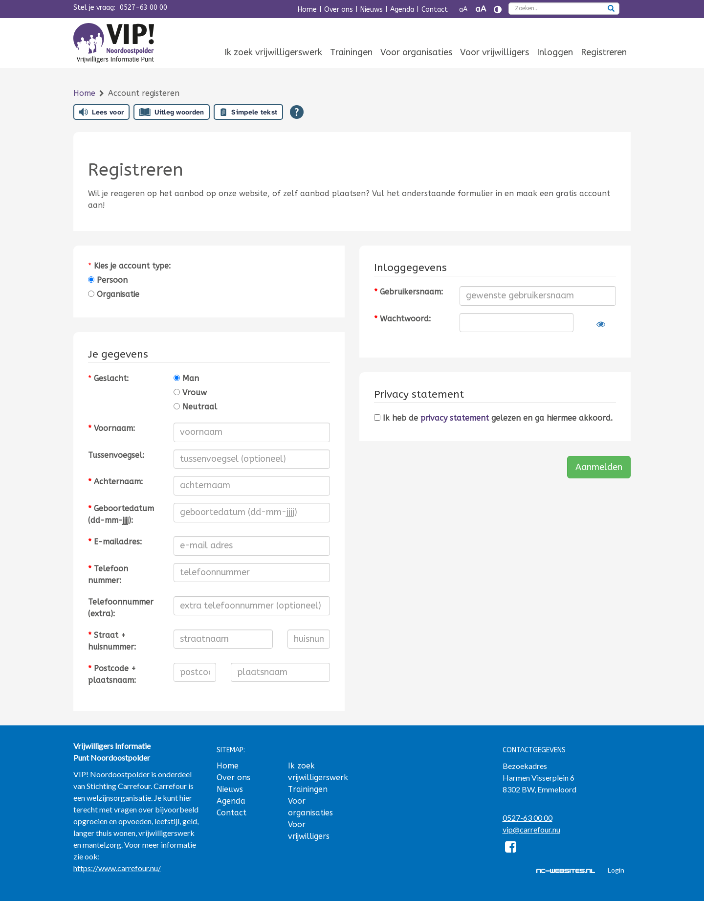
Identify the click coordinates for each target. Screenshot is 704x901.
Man (186, 378)
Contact (434, 9)
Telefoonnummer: (108, 574)
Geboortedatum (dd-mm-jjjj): (121, 514)
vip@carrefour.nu (531, 829)
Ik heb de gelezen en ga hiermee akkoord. (493, 418)
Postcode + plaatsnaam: (112, 674)
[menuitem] (273, 53)
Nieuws (371, 9)
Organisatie (113, 294)
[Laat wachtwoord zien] (601, 324)
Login (616, 870)
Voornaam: (111, 428)
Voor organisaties (416, 52)
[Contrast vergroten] (498, 9)
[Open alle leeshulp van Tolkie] (297, 112)
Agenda (402, 9)
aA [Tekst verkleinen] (463, 9)
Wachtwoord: (402, 318)
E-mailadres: (115, 541)
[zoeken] (611, 9)
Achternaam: (115, 481)
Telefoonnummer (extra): (121, 607)
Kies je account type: (132, 265)
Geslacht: (111, 378)
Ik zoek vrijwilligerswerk (273, 52)
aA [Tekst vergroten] (480, 9)
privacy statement (454, 418)
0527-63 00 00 (143, 7)
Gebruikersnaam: (408, 291)
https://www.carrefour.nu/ (117, 868)
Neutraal (195, 406)
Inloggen (555, 52)
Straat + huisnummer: (112, 641)
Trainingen (351, 52)
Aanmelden (598, 467)
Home (307, 9)
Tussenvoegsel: (116, 455)
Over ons (338, 9)
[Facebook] (511, 848)
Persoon (108, 280)
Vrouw (190, 392)
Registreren (604, 52)
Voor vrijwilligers (494, 52)
